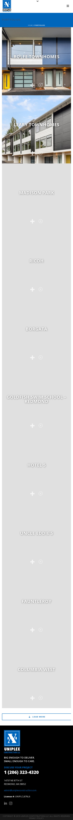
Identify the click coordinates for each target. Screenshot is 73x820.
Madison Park (36, 192)
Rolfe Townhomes (36, 56)
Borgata (36, 329)
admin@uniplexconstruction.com (20, 790)
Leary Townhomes (36, 124)
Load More (36, 717)
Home (30, 25)
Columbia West (36, 669)
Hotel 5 (36, 465)
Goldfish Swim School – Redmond (36, 399)
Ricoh (36, 261)
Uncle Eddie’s (36, 533)
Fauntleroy (36, 601)
